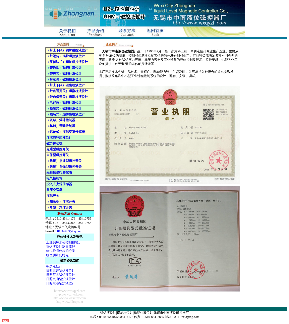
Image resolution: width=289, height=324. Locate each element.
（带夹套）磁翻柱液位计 (64, 73)
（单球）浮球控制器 (60, 126)
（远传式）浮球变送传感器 (65, 131)
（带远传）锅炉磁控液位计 (65, 56)
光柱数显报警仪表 (59, 172)
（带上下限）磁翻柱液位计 (65, 85)
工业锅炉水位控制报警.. (63, 242)
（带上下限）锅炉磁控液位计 (67, 50)
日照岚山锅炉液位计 (60, 279)
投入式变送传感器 (59, 184)
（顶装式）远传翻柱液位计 (65, 114)
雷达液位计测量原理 (60, 246)
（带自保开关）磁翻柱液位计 (67, 97)
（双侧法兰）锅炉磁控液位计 (67, 62)
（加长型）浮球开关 (60, 201)
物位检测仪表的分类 (60, 251)
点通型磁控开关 (57, 149)
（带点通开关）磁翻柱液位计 (67, 91)
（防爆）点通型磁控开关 (64, 161)
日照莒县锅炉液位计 (60, 274)
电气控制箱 (54, 178)
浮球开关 (52, 195)
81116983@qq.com (69, 231)
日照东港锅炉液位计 (60, 283)
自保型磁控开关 (57, 155)
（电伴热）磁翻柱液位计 (64, 102)
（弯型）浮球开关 (59, 207)
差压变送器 (54, 190)
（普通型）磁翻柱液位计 (64, 67)
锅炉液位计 (54, 266)
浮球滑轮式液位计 (59, 137)
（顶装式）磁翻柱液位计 (64, 108)
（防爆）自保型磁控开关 (64, 166)
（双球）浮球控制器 (60, 120)
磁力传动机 (54, 143)
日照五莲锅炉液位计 (60, 270)
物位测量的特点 (57, 255)
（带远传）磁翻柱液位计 (64, 79)
